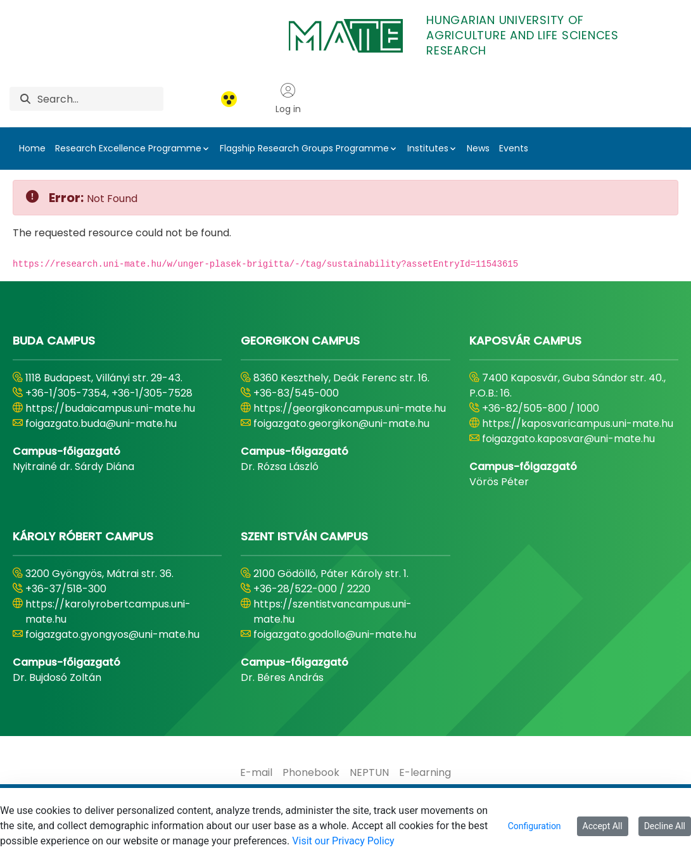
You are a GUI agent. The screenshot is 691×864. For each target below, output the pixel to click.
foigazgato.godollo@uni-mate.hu (334, 634)
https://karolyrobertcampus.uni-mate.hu (108, 611)
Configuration (534, 826)
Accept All (603, 826)
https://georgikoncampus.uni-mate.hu (349, 408)
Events (513, 148)
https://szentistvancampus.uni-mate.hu (332, 611)
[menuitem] (256, 772)
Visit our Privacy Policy (343, 841)
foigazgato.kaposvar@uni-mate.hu (568, 438)
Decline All (664, 826)
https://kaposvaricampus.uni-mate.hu (577, 423)
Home (32, 148)
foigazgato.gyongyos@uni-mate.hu (112, 634)
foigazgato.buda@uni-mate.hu (101, 423)
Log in (288, 98)
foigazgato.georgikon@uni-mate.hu (341, 423)
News (478, 148)
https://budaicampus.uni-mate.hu (110, 408)
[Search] (100, 99)
